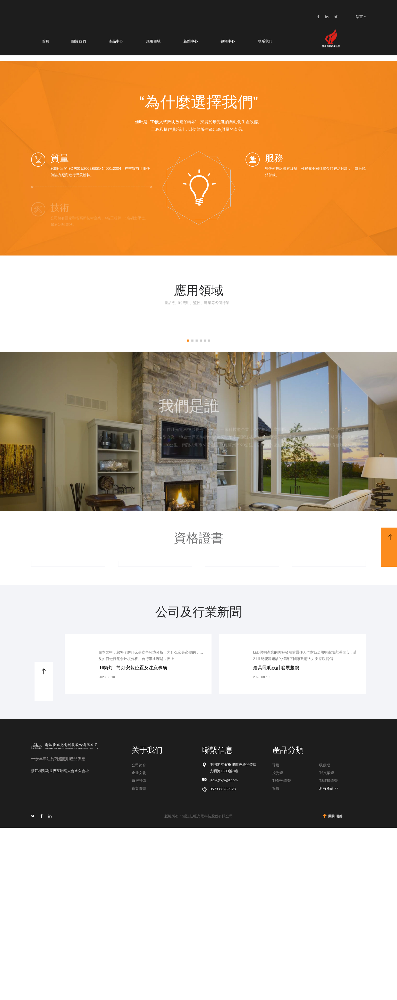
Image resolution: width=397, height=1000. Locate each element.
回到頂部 (333, 816)
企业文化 (139, 772)
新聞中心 (190, 41)
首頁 (45, 41)
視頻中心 (228, 41)
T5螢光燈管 (281, 780)
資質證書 (139, 788)
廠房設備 (139, 780)
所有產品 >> (329, 788)
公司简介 (139, 765)
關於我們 (78, 41)
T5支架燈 (326, 772)
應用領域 (153, 41)
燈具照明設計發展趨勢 (276, 667)
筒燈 (276, 788)
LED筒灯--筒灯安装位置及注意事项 (132, 667)
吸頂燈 (324, 765)
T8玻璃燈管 (328, 780)
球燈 (276, 765)
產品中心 (116, 41)
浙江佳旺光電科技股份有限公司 (207, 816)
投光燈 (277, 772)
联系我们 (265, 41)
